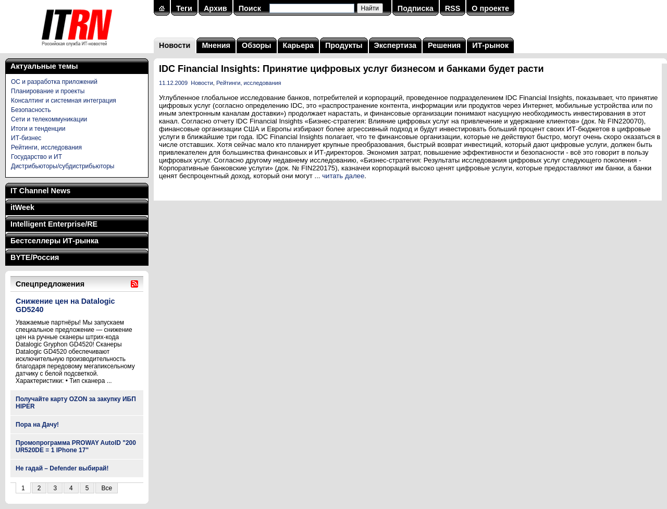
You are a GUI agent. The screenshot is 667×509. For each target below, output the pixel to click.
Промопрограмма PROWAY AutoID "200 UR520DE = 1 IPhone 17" (76, 446)
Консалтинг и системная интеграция (63, 100)
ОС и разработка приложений (54, 81)
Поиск (250, 8)
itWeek (22, 207)
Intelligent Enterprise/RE (53, 224)
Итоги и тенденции (38, 128)
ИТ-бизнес (26, 138)
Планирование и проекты (47, 91)
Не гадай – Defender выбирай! (62, 468)
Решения (444, 45)
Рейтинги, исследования (46, 147)
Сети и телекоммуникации (49, 119)
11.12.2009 (173, 83)
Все (106, 488)
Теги (184, 8)
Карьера (298, 45)
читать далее (343, 176)
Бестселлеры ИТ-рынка (54, 241)
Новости (174, 45)
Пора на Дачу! (37, 424)
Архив (215, 8)
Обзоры (256, 45)
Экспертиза (395, 45)
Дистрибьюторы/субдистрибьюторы (62, 166)
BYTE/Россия (34, 257)
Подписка (416, 8)
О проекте (490, 8)
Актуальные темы (44, 66)
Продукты (344, 45)
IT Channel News (40, 191)
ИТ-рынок (490, 45)
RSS (453, 8)
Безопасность (31, 110)
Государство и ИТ (36, 156)
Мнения (216, 45)
